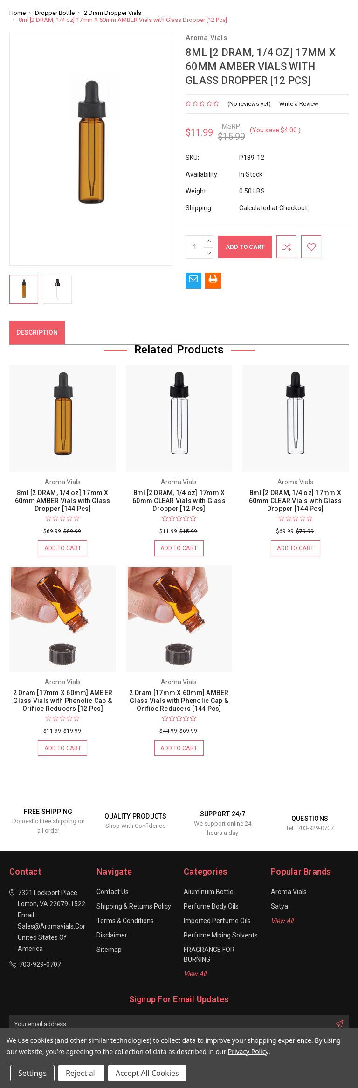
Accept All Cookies (147, 1073)
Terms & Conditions (125, 921)
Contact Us (112, 892)
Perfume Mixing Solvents (221, 936)
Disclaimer (111, 936)
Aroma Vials (289, 892)
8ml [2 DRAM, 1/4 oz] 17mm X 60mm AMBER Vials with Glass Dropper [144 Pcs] (62, 500)
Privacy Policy (248, 1051)
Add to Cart (62, 547)
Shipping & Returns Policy (133, 907)
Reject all (81, 1073)
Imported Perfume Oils (217, 921)
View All (195, 974)
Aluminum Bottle (209, 892)
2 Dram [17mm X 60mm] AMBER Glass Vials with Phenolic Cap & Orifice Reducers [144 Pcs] (179, 701)
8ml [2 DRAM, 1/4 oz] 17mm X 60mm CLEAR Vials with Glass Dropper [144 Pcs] (295, 500)
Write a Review (298, 103)
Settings (32, 1073)
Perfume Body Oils (211, 907)
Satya (279, 907)
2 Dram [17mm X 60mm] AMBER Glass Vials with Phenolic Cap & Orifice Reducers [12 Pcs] (63, 701)
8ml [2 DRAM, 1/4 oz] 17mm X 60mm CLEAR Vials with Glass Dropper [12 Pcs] (179, 500)
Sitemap (109, 950)
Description (37, 332)
